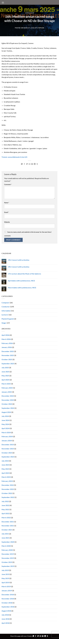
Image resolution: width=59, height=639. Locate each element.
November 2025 (8, 355)
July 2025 (5, 368)
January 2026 (7, 347)
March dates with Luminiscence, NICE (22, 288)
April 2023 (5, 473)
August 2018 (6, 611)
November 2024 (8, 400)
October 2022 (7, 493)
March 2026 (6, 339)
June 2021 (5, 538)
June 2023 (5, 465)
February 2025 (7, 388)
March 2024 (6, 432)
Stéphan (40, 28)
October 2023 (7, 453)
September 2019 (8, 566)
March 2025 (6, 384)
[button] (3, 2)
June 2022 (5, 505)
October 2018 (7, 603)
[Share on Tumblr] (37, 164)
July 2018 (5, 615)
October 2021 (7, 530)
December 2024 (8, 396)
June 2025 (5, 372)
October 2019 (7, 562)
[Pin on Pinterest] (32, 164)
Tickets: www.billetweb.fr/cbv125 (14, 157)
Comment (8, 184)
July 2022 (5, 501)
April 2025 (5, 380)
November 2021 (8, 526)
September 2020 (8, 542)
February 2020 (7, 550)
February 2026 (7, 343)
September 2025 (8, 364)
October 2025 (7, 359)
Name (6, 202)
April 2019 (5, 582)
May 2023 (5, 469)
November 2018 (8, 599)
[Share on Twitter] (27, 164)
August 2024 (6, 412)
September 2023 (8, 457)
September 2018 (8, 607)
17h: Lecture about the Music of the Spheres (24, 274)
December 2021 (8, 522)
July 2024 (5, 416)
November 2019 (8, 558)
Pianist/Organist (8, 319)
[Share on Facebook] (24, 164)
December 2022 (8, 485)
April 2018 (5, 623)
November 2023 (8, 449)
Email (6, 212)
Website (7, 222)
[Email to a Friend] (29, 164)
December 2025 (8, 351)
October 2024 (7, 404)
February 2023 (7, 481)
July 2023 (5, 461)
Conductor (29, 13)
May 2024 (5, 424)
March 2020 (6, 546)
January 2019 (7, 591)
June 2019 (5, 574)
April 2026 (5, 335)
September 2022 (8, 497)
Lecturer (5, 315)
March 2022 (6, 518)
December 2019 (8, 554)
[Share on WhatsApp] (22, 164)
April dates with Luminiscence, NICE (21, 281)
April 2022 (5, 513)
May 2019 (5, 578)
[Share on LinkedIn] (35, 164)
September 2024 (8, 408)
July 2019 (5, 570)
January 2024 (7, 441)
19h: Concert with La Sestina (18, 260)
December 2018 (8, 595)
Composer (5, 303)
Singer (4, 323)
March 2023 (6, 477)
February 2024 (7, 436)
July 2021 (5, 534)
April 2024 (5, 428)
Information (6, 311)
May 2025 (5, 376)
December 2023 (8, 445)
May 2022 (5, 509)
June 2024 (5, 420)
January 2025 (7, 392)
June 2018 (5, 619)
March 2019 (6, 586)
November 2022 (8, 489)
